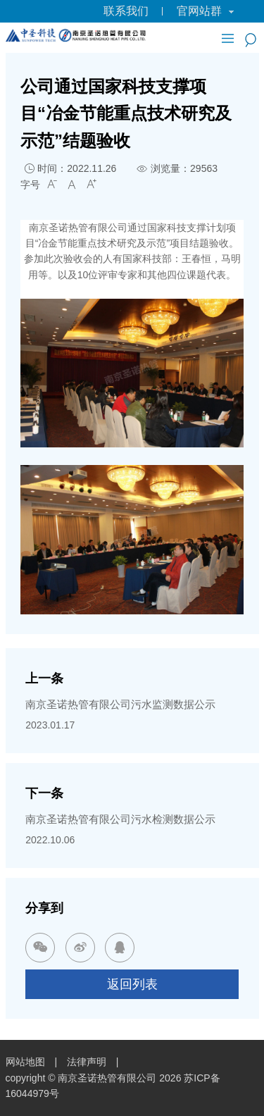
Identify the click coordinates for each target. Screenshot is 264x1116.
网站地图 (25, 1061)
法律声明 (86, 1061)
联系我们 (126, 11)
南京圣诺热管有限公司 (107, 1078)
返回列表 (132, 984)
